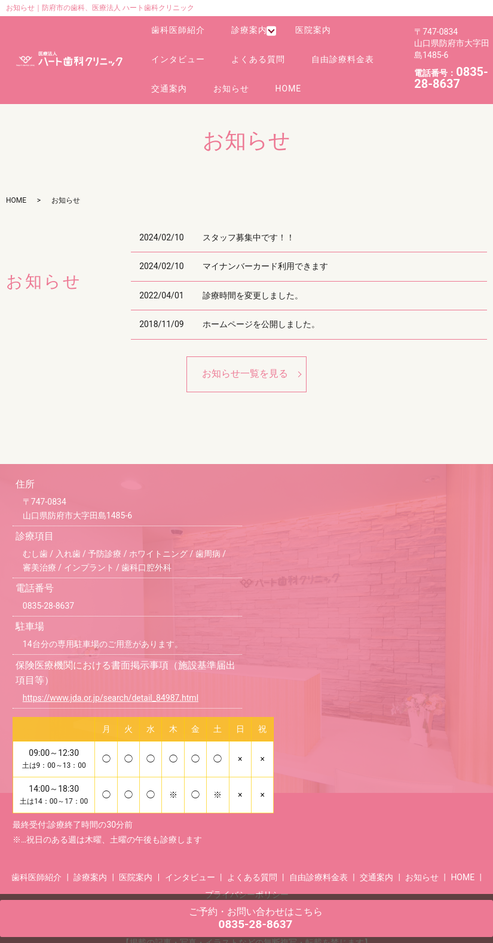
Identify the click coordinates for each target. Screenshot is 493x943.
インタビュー (176, 51)
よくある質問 (251, 51)
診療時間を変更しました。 (253, 279)
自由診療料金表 (331, 51)
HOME (277, 74)
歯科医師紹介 (176, 29)
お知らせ (225, 74)
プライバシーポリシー (247, 878)
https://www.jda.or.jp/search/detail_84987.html (110, 682)
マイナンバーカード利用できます (265, 250)
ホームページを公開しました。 (261, 308)
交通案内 (167, 74)
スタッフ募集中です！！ (249, 221)
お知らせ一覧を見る (245, 358)
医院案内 (304, 29)
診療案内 (243, 29)
